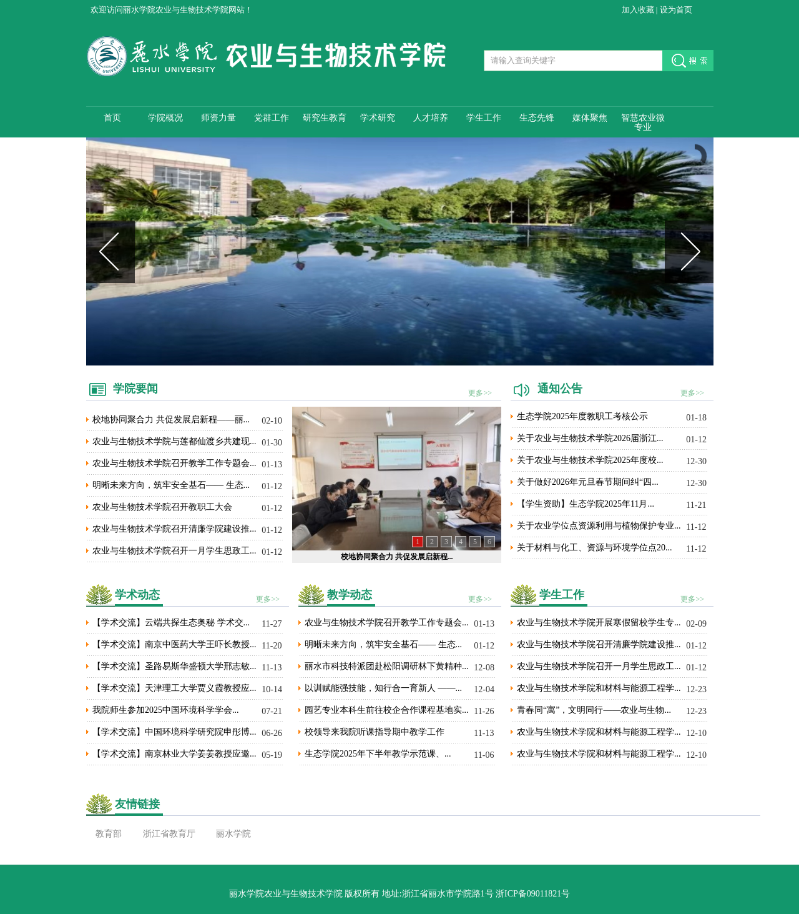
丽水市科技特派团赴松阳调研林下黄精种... (387, 666)
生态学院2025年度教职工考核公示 (582, 416)
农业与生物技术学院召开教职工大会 (162, 507)
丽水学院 (233, 833)
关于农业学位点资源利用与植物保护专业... (599, 525)
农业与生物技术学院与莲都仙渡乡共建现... (174, 441)
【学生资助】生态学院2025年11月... (585, 504)
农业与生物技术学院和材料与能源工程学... (599, 688)
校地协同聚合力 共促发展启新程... (397, 556)
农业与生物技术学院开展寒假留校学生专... (599, 622)
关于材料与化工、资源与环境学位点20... (594, 547)
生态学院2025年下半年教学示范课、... (378, 753)
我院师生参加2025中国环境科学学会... (165, 710)
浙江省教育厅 (169, 833)
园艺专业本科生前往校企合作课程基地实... (387, 710)
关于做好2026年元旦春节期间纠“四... (588, 482)
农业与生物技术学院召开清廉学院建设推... (174, 529)
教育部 (109, 833)
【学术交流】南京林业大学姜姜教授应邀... (174, 753)
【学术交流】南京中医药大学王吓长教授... (174, 644)
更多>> (480, 393)
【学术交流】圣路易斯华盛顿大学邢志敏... (174, 666)
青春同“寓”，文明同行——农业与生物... (594, 710)
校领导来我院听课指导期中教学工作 (374, 732)
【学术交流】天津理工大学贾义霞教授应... (174, 688)
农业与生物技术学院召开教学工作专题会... (174, 463)
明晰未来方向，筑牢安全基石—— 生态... (171, 485)
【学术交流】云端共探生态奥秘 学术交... (171, 622)
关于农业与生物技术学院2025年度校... (590, 460)
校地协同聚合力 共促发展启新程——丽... (171, 419)
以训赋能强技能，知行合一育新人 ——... (383, 688)
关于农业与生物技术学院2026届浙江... (590, 438)
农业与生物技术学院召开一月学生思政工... (174, 550)
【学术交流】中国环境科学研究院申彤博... (174, 732)
